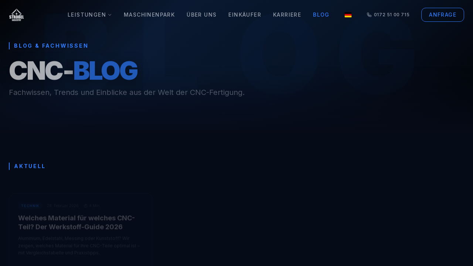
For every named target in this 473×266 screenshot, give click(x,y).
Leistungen (90, 14)
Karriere (287, 14)
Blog (321, 14)
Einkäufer (244, 14)
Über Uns (202, 14)
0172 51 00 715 (388, 14)
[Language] (348, 14)
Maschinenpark (149, 14)
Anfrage (442, 14)
